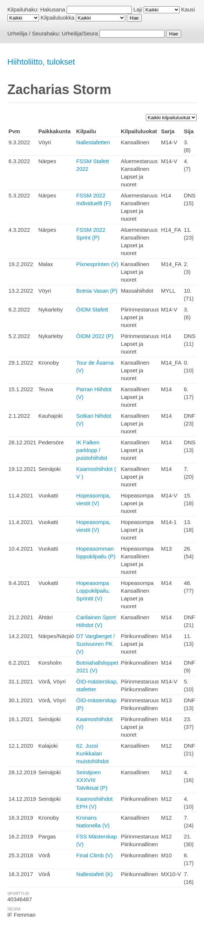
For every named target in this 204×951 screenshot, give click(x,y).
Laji (137, 9)
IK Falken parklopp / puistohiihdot (91, 450)
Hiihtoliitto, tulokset (41, 61)
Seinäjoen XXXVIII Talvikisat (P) (92, 780)
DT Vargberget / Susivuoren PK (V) (95, 644)
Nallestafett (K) (94, 874)
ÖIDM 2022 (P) (94, 336)
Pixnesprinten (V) (97, 264)
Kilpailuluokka (57, 17)
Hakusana (52, 9)
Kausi (188, 9)
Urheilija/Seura (80, 33)
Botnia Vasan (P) (96, 290)
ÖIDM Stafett (92, 309)
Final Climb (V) (94, 855)
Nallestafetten (93, 142)
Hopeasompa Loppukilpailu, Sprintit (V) (93, 591)
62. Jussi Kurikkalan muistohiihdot (92, 753)
